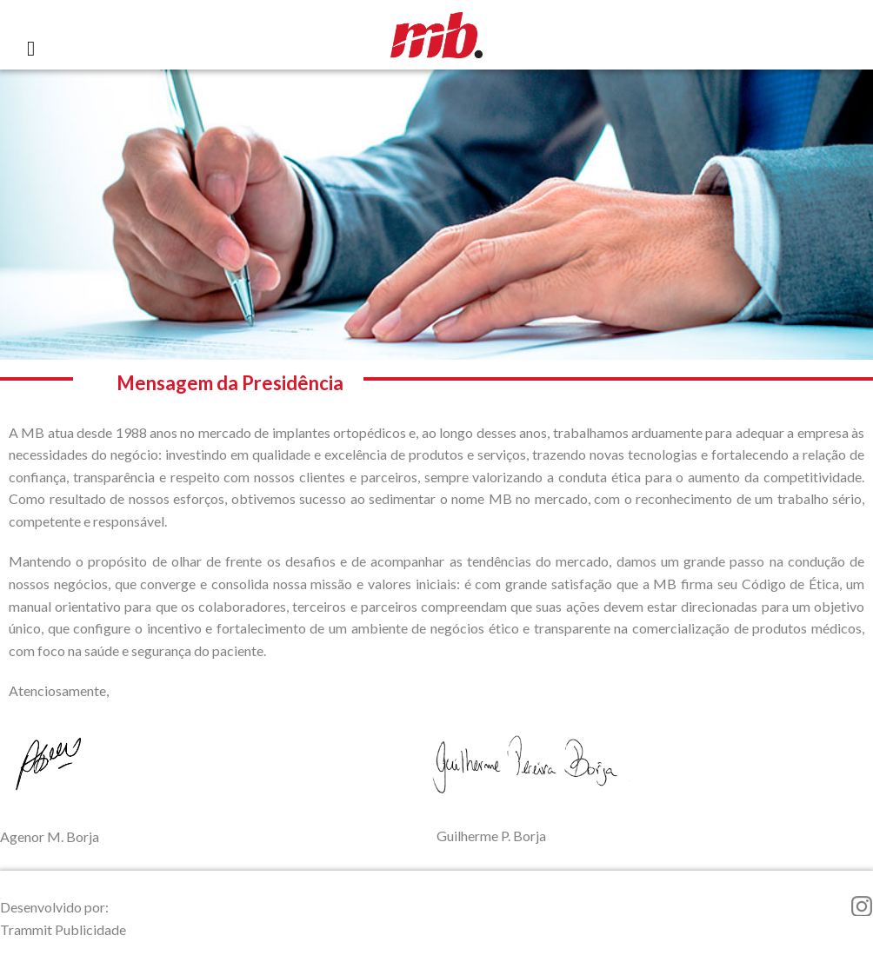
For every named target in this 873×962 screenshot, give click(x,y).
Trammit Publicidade (63, 929)
